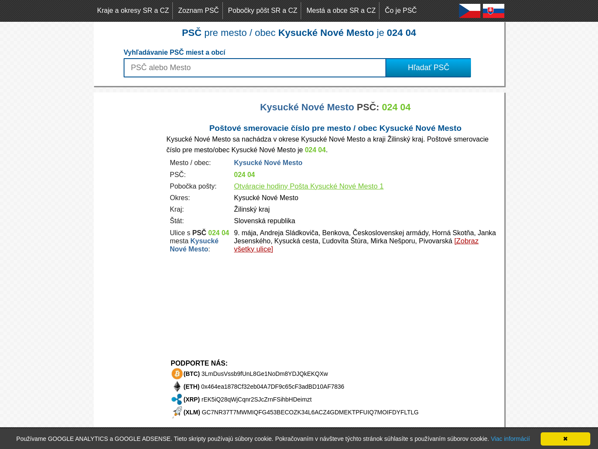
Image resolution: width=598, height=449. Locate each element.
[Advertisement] (128, 220)
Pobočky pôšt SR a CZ (262, 10)
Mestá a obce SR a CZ (341, 10)
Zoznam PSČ (198, 10)
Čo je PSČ (401, 10)
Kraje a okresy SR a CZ (133, 10)
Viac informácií (510, 438)
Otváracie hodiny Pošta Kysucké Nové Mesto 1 (309, 186)
